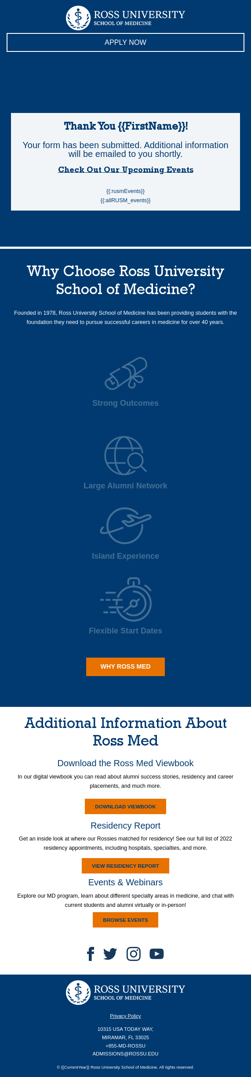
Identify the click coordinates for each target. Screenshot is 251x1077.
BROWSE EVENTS (120, 921)
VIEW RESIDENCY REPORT (120, 867)
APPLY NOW (76, 44)
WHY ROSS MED (118, 665)
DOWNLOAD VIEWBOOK (120, 808)
